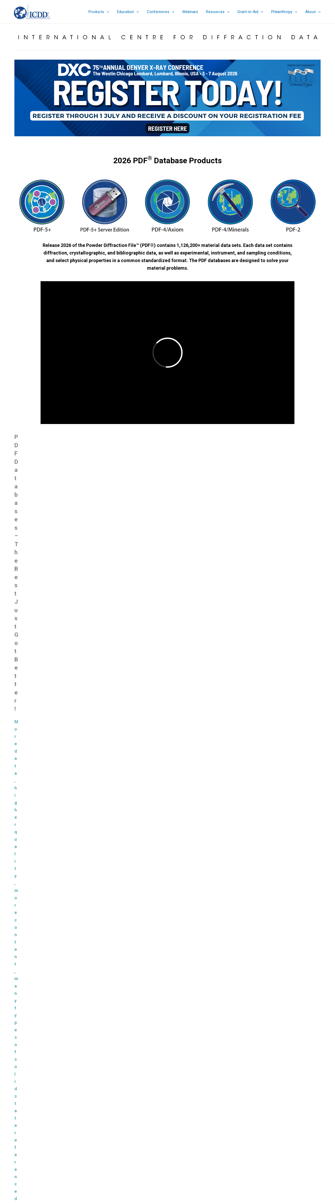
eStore (167, 1129)
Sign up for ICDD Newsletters (167, 1148)
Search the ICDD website (276, 1119)
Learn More (91, 726)
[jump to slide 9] (187, 140)
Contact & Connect (167, 1155)
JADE (127, 820)
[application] (106, 11)
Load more (167, 948)
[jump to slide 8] (181, 140)
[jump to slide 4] (158, 140)
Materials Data (134, 788)
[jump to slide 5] (164, 140)
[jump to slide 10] (193, 140)
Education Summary (167, 1135)
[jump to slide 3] (153, 140)
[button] (99, 11)
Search (311, 1129)
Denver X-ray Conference (167, 1142)
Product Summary (53, 559)
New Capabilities (130, 559)
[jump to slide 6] (170, 140)
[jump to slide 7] (176, 140)
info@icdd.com (64, 1135)
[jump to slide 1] (141, 140)
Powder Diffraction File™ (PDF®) (160, 977)
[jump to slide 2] (147, 140)
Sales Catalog (167, 1123)
